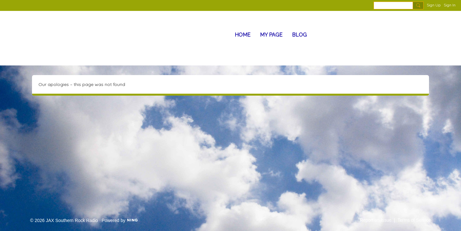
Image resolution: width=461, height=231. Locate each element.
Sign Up (434, 5)
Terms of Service (414, 220)
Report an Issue (376, 220)
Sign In (450, 5)
